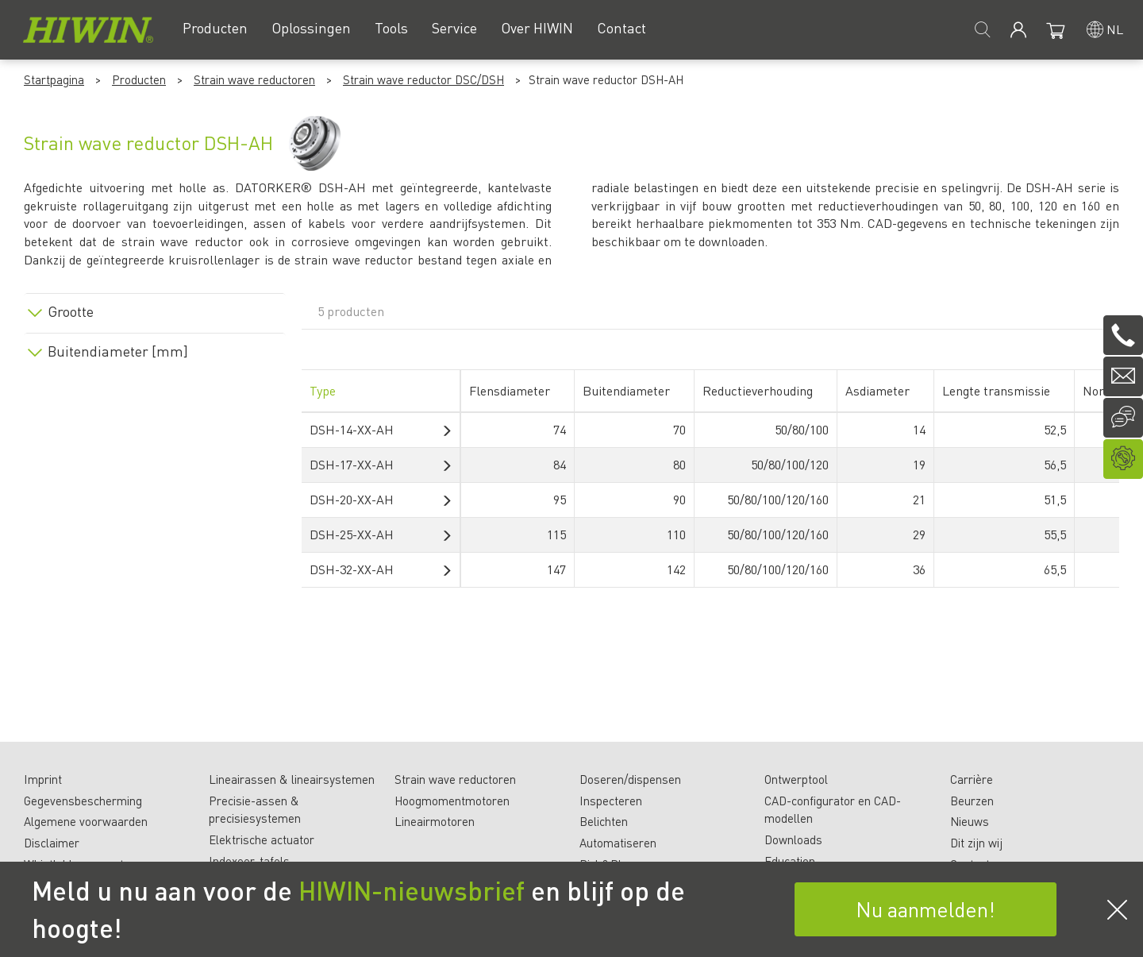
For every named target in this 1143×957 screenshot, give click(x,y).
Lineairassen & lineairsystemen (292, 779)
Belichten (603, 821)
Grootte (71, 311)
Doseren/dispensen (630, 779)
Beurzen (972, 800)
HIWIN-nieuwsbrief (411, 890)
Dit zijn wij (976, 843)
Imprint (43, 779)
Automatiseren (617, 843)
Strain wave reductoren (254, 79)
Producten (139, 79)
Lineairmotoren (434, 821)
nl (1114, 29)
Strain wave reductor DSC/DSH (423, 79)
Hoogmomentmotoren (452, 800)
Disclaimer (51, 843)
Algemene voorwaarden (86, 821)
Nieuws (969, 821)
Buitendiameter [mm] (118, 351)
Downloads (793, 839)
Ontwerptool (796, 779)
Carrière (971, 779)
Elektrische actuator (261, 839)
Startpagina (54, 79)
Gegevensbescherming (83, 800)
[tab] (155, 308)
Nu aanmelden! (925, 909)
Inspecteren (610, 800)
